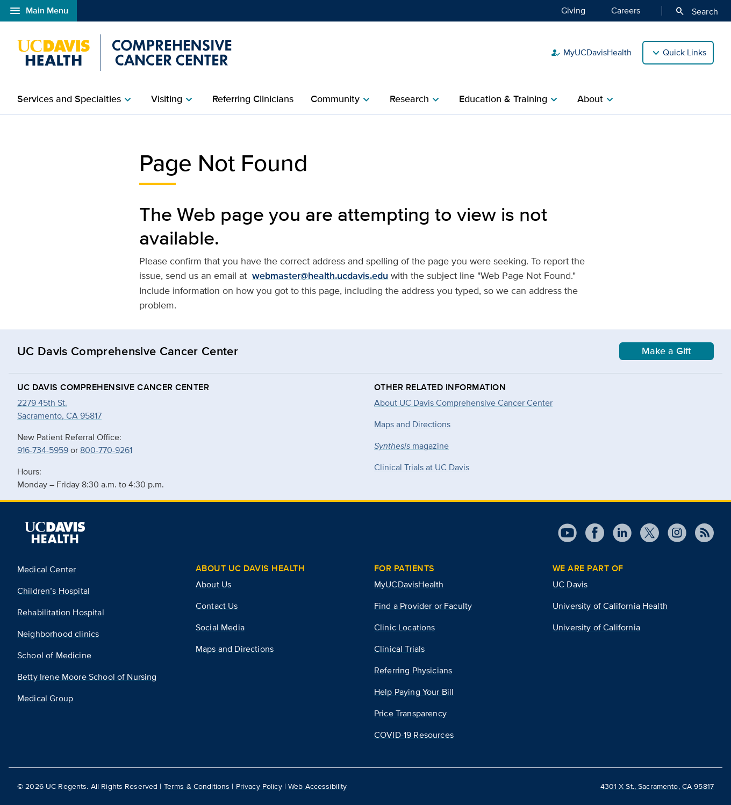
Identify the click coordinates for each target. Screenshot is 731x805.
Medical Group (45, 698)
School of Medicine (54, 655)
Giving (573, 10)
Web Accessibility (317, 786)
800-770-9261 (106, 450)
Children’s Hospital (53, 591)
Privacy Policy (259, 786)
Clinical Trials (399, 649)
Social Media (220, 627)
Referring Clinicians (252, 99)
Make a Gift (666, 351)
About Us (213, 584)
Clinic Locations (404, 627)
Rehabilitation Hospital (60, 612)
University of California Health (610, 606)
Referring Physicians (413, 670)
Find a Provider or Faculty (423, 606)
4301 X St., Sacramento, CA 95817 (657, 786)
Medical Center (46, 569)
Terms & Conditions (197, 786)
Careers (625, 10)
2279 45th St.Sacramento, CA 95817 (59, 409)
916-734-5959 (42, 450)
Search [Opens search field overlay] (696, 11)
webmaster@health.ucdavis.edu (320, 276)
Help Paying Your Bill (414, 692)
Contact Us (217, 606)
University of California (596, 627)
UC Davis (570, 584)
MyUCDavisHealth (591, 52)
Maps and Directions (412, 424)
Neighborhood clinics (58, 634)
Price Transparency (410, 713)
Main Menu (38, 10)
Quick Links (684, 52)
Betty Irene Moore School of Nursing (87, 677)
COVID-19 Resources (414, 735)
